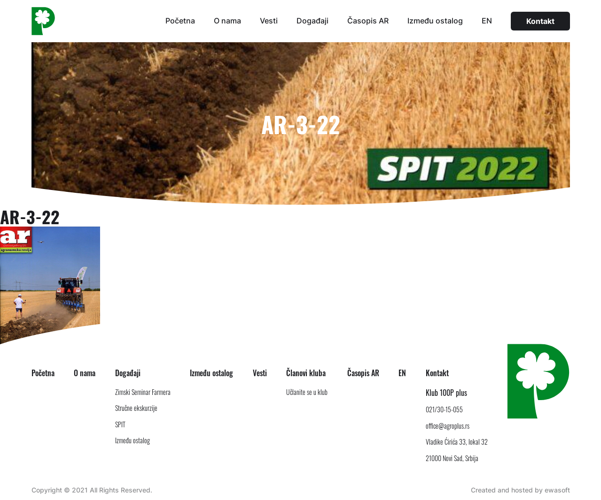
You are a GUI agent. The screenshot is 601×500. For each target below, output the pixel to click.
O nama (227, 20)
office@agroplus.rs (447, 426)
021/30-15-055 (444, 409)
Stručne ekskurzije (136, 408)
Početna (180, 20)
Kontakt (540, 21)
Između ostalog (435, 20)
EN (487, 20)
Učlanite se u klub (307, 392)
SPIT (120, 424)
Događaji (312, 20)
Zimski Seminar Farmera (143, 392)
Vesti (269, 20)
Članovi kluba (306, 373)
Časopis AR (368, 20)
